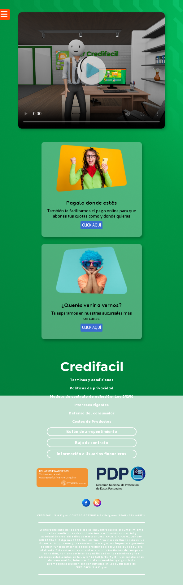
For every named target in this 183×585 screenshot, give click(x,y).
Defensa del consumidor (92, 413)
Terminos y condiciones (91, 379)
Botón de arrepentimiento (91, 431)
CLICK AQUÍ (91, 225)
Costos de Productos (91, 421)
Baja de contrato (91, 442)
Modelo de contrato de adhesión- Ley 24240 (91, 396)
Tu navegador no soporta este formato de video (91, 70)
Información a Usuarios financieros (91, 453)
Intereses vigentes (91, 404)
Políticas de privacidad (91, 388)
